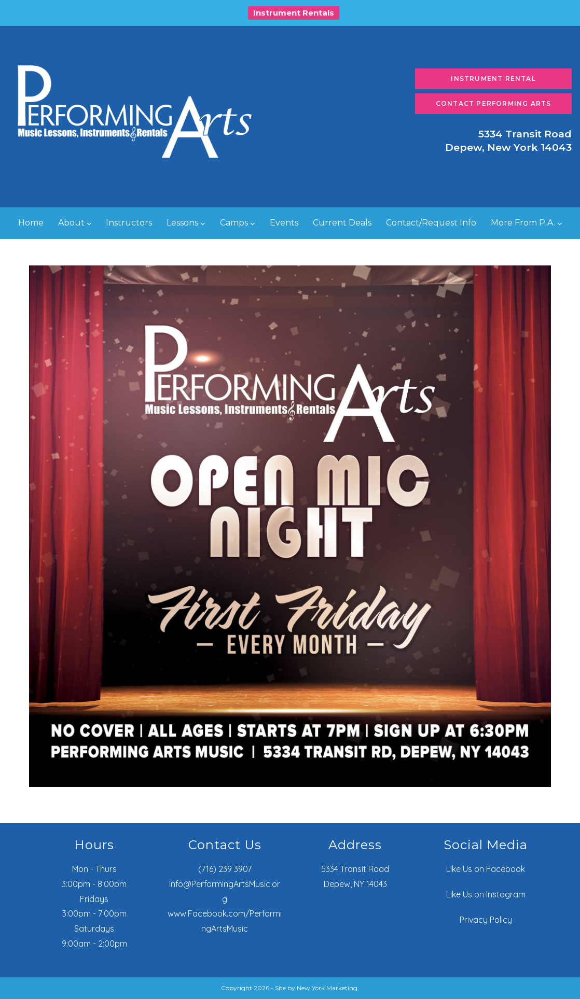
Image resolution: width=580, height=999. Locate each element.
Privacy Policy (486, 919)
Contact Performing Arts (493, 103)
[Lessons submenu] (202, 223)
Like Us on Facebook (485, 869)
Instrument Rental (493, 78)
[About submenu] (89, 223)
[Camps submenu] (252, 223)
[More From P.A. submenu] (559, 223)
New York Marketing (327, 988)
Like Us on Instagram (486, 894)
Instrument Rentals (293, 13)
